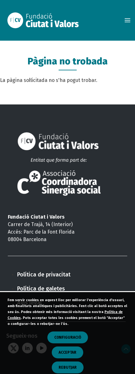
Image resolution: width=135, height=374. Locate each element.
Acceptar (67, 359)
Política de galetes (41, 288)
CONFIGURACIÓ (67, 344)
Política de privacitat (43, 274)
